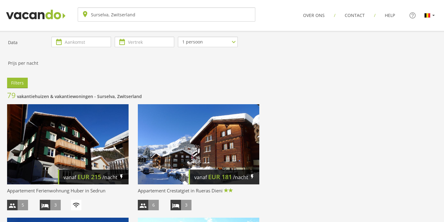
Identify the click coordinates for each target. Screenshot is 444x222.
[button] (429, 15)
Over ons (314, 15)
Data (13, 42)
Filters (17, 83)
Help (390, 15)
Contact (355, 15)
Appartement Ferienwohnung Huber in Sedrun (56, 190)
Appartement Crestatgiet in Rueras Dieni (180, 190)
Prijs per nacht (23, 63)
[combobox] (166, 14)
